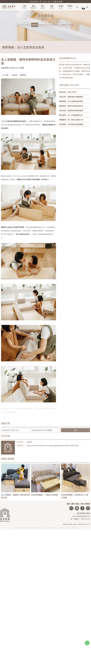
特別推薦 (71, 25)
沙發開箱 (14, 75)
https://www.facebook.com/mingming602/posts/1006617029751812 (53, 445)
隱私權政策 (70, 524)
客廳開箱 (23, 75)
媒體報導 (63, 25)
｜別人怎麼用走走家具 (71, 101)
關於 (73, 504)
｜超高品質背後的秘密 (71, 110)
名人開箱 (5, 75)
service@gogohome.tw (81, 516)
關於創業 (56, 25)
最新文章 (20, 25)
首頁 (68, 504)
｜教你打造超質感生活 (71, 106)
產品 (77, 504)
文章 (82, 504)
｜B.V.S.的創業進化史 (71, 115)
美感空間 (42, 25)
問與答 (87, 504)
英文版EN (75, 524)
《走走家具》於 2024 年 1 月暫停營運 (45, 1)
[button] (87, 8)
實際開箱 (34, 25)
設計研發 (49, 25)
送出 (75, 430)
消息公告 (27, 25)
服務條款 (65, 524)
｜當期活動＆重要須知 (71, 96)
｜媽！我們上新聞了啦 (71, 119)
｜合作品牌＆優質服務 (71, 124)
